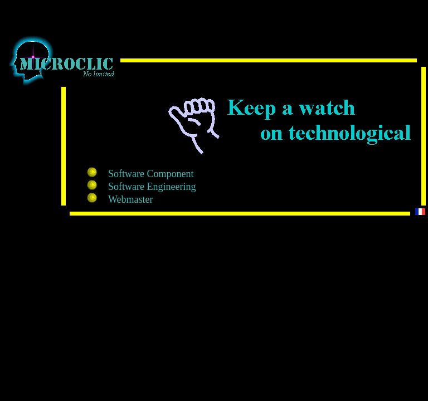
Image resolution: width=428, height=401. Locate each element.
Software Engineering (152, 186)
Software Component (150, 173)
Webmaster (130, 199)
